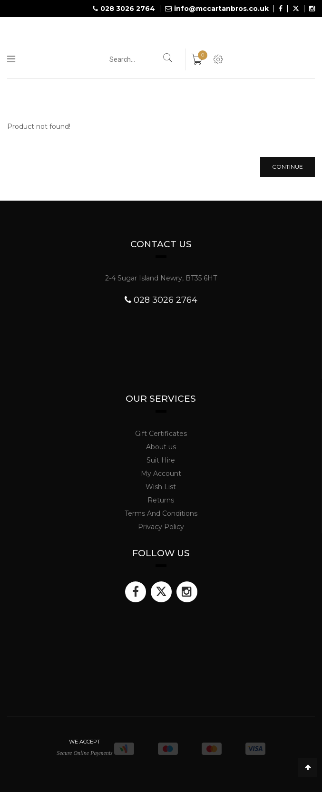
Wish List (161, 487)
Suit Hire (160, 460)
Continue (287, 166)
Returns (160, 500)
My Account (161, 473)
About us (161, 447)
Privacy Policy (161, 526)
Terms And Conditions (161, 513)
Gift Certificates (161, 433)
